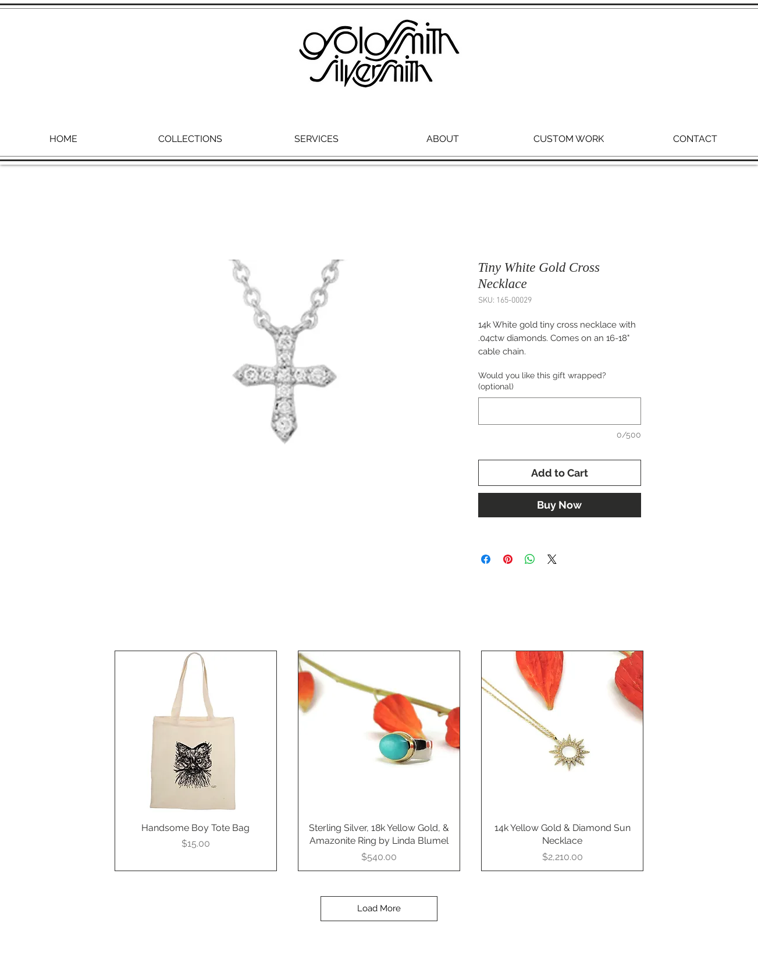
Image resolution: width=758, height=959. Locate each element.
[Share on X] (552, 559)
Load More (379, 908)
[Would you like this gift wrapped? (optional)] (559, 411)
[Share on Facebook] (486, 559)
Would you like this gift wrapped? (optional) (542, 381)
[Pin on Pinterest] (508, 559)
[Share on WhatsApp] (530, 559)
